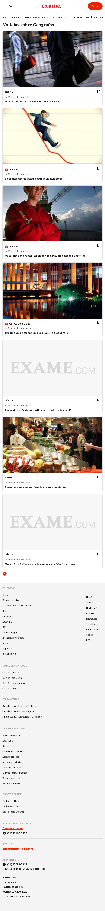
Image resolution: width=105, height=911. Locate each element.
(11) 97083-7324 (17, 864)
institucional (10, 877)
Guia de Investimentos (13, 683)
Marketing (91, 608)
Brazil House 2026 (11, 735)
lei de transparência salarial (18, 897)
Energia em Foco (10, 757)
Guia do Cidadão (10, 672)
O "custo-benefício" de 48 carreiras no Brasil (33, 101)
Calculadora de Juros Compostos (18, 711)
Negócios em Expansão (14, 811)
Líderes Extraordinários (14, 773)
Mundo (89, 597)
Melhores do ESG (11, 806)
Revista (78, 17)
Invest (5, 643)
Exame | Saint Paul (94, 17)
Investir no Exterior (12, 762)
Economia (7, 621)
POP (88, 640)
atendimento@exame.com (17, 848)
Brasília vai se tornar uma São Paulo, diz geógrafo (36, 332)
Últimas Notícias (10, 600)
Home (5, 595)
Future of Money (94, 629)
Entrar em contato (12, 828)
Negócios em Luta (11, 778)
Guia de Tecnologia (12, 678)
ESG (53, 17)
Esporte (90, 613)
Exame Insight (9, 632)
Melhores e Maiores (12, 801)
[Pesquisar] (10, 6)
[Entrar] (95, 6)
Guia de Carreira (10, 688)
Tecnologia (91, 624)
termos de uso (9, 882)
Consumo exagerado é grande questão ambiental (36, 487)
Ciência (89, 635)
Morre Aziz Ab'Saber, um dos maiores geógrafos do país (40, 564)
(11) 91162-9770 (17, 833)
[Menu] (4, 6)
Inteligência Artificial (36, 17)
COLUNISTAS (9, 654)
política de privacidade (14, 892)
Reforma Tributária (12, 767)
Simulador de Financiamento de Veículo (22, 716)
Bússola (6, 746)
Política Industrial (11, 783)
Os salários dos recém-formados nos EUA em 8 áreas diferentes (45, 255)
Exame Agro (92, 618)
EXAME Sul (62, 17)
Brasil (5, 611)
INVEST (5, 17)
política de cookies (12, 887)
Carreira (6, 616)
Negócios (16, 17)
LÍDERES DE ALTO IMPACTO (16, 605)
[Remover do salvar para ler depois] (98, 91)
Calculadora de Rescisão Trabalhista (20, 706)
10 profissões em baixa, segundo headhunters (33, 178)
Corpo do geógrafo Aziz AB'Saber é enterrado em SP (38, 410)
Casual (89, 602)
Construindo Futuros (12, 751)
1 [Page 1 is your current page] (4, 574)
